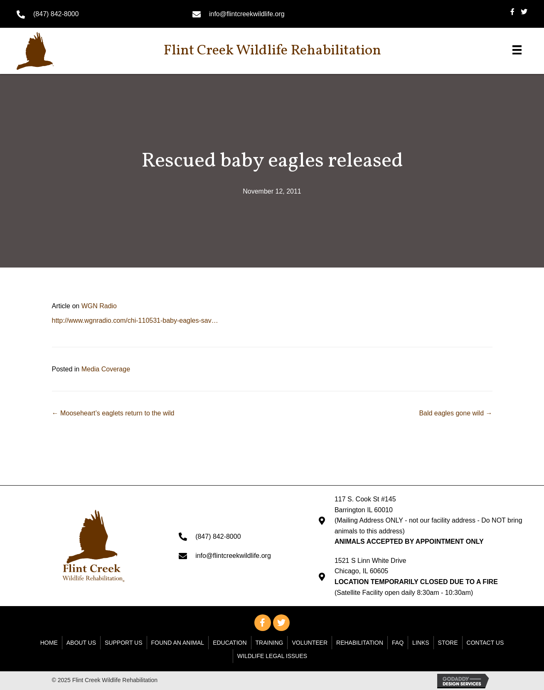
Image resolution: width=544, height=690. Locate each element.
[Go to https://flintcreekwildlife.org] (48, 51)
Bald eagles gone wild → (455, 413)
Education (229, 642)
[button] (262, 622)
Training (269, 642)
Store (448, 642)
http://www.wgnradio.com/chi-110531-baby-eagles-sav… (135, 320)
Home (49, 642)
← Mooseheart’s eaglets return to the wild (113, 413)
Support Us (124, 642)
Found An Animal (177, 642)
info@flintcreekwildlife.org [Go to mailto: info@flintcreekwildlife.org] (247, 13)
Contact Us (485, 642)
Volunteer (309, 642)
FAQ (398, 642)
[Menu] (517, 49)
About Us (81, 642)
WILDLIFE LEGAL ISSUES (272, 656)
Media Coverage (105, 369)
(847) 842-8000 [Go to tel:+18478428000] (56, 13)
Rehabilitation (359, 642)
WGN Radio (99, 305)
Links (420, 642)
